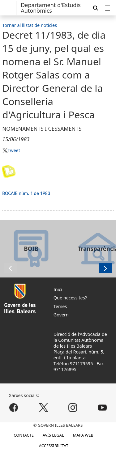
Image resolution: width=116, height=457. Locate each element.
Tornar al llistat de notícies (29, 25)
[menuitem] (107, 8)
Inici (58, 289)
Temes (60, 306)
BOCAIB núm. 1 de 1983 (26, 193)
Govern (61, 315)
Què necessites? (70, 298)
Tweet (13, 150)
